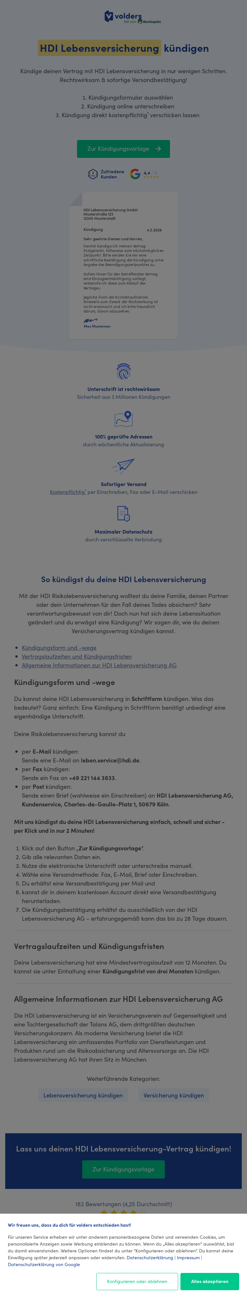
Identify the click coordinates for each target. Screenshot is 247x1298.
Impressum (188, 1257)
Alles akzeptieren (209, 1281)
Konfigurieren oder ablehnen (137, 1281)
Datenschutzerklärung (150, 1257)
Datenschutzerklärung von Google (44, 1264)
